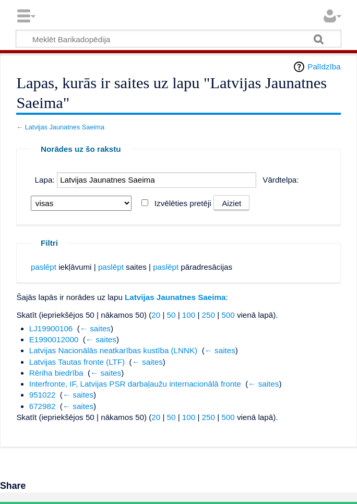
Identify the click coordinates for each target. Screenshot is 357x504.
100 (188, 314)
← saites (95, 328)
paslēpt (43, 266)
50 (171, 314)
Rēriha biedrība (56, 372)
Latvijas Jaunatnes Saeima (64, 127)
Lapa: (45, 179)
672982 (42, 406)
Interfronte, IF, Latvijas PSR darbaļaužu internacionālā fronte (135, 383)
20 (155, 314)
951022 (42, 394)
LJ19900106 (51, 328)
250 (208, 314)
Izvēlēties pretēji (182, 203)
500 (227, 314)
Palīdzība (323, 66)
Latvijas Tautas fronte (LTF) (77, 361)
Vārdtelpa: (281, 179)
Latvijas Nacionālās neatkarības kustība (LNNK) (113, 350)
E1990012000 (54, 339)
